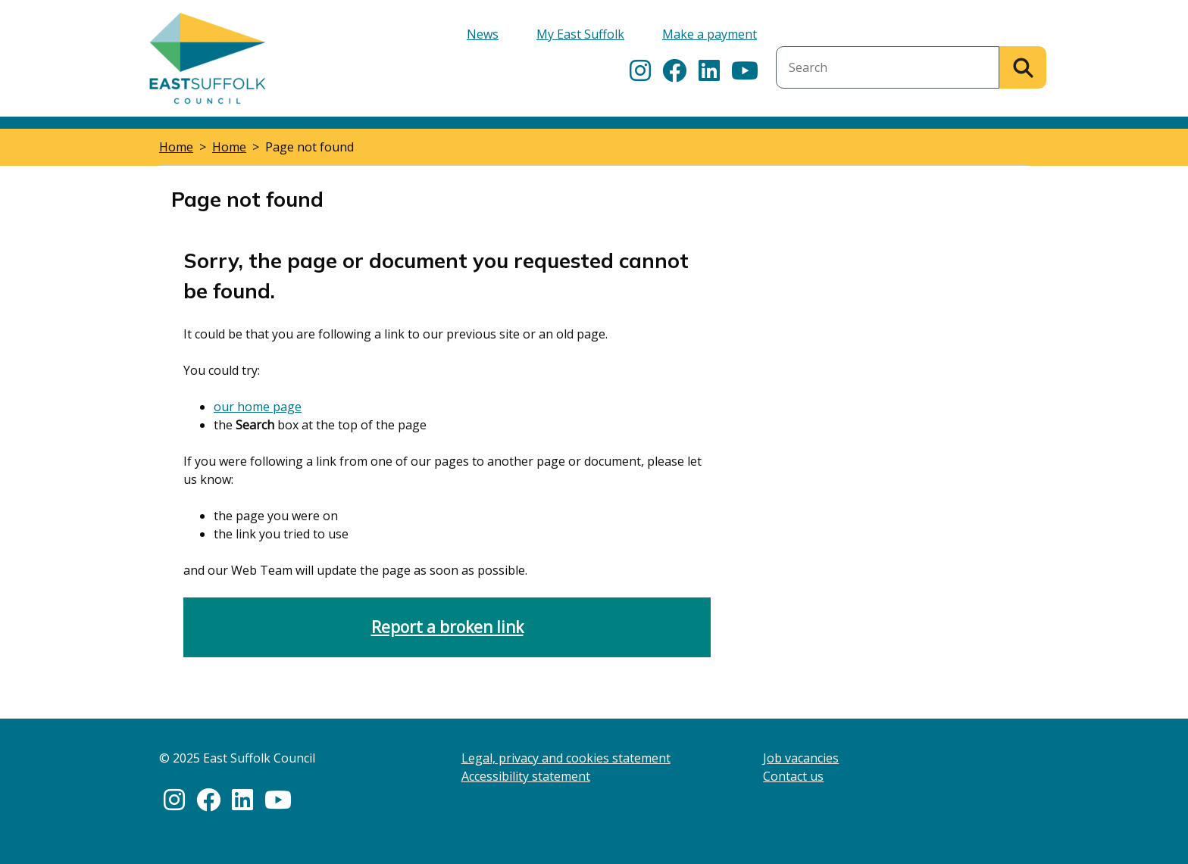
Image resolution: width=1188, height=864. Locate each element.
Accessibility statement (525, 776)
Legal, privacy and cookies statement (566, 758)
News (483, 34)
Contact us (793, 776)
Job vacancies (801, 758)
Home (176, 147)
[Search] (1022, 67)
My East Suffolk (580, 34)
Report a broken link (447, 627)
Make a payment (709, 34)
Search (795, 37)
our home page (258, 406)
